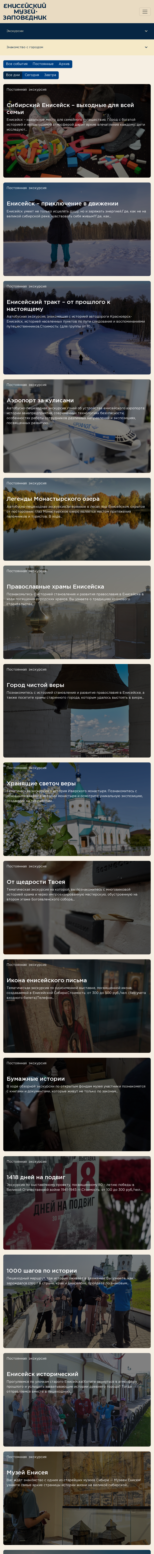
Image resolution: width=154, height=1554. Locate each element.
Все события (17, 64)
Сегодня (32, 75)
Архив (64, 64)
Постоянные (43, 64)
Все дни (13, 75)
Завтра (50, 75)
